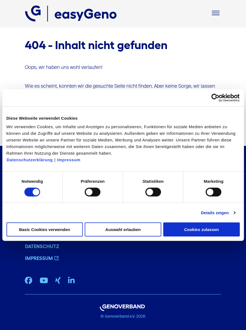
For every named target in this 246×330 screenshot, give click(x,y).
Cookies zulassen (201, 229)
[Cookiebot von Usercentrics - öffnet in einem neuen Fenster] (215, 97)
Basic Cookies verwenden (44, 229)
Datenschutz (42, 246)
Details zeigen (215, 212)
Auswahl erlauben (122, 229)
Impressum (68, 159)
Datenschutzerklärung (30, 159)
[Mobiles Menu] (215, 13)
